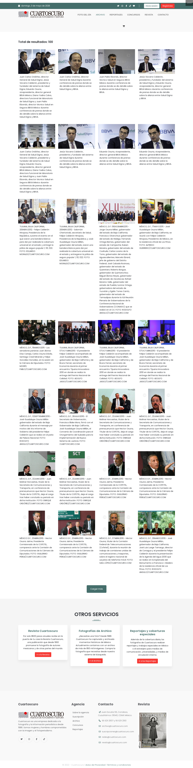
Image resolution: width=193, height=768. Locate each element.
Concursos (133, 15)
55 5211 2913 (121, 719)
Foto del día (84, 15)
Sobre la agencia (80, 711)
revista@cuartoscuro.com (115, 744)
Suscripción (77, 715)
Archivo (100, 15)
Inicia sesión (152, 5)
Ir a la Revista (43, 654)
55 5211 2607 (108, 719)
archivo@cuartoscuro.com (115, 724)
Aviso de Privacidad (95, 763)
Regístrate (168, 5)
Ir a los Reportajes (148, 657)
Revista (149, 15)
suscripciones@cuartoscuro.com (115, 733)
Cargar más (96, 588)
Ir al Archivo (95, 660)
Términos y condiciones (119, 763)
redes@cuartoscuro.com (114, 738)
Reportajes (116, 15)
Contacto (163, 15)
